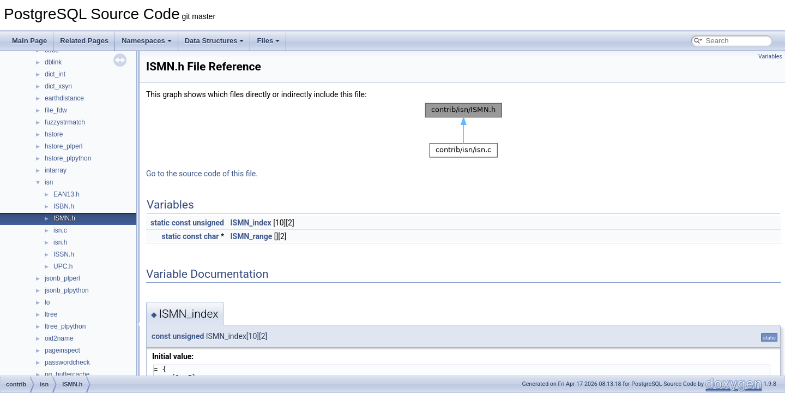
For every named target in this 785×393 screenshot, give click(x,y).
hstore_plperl (63, 146)
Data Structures (214, 41)
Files (268, 41)
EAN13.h (66, 194)
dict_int (55, 74)
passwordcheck (67, 362)
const (181, 222)
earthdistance (64, 98)
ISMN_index (250, 222)
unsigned (208, 222)
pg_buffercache (67, 374)
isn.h (60, 242)
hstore (54, 134)
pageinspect (62, 350)
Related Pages (84, 41)
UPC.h (63, 266)
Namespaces (147, 41)
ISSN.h (63, 254)
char (211, 236)
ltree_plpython (65, 326)
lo (47, 302)
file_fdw (56, 110)
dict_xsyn (58, 86)
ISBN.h (63, 206)
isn (49, 182)
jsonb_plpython (67, 290)
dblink (53, 62)
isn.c (60, 230)
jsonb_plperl (62, 278)
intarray (56, 170)
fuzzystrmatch (65, 122)
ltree (51, 314)
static (160, 222)
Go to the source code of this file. (202, 173)
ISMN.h (64, 218)
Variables (770, 56)
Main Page (29, 41)
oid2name (59, 338)
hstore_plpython (68, 158)
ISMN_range (251, 236)
